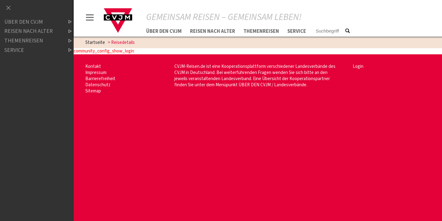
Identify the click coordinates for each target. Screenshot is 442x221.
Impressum (96, 72)
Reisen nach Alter (212, 31)
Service (296, 31)
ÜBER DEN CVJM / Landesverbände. (272, 85)
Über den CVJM (164, 31)
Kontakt (93, 66)
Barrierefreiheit (100, 79)
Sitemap (93, 91)
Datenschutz (97, 85)
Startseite (95, 42)
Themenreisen (261, 31)
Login (358, 66)
